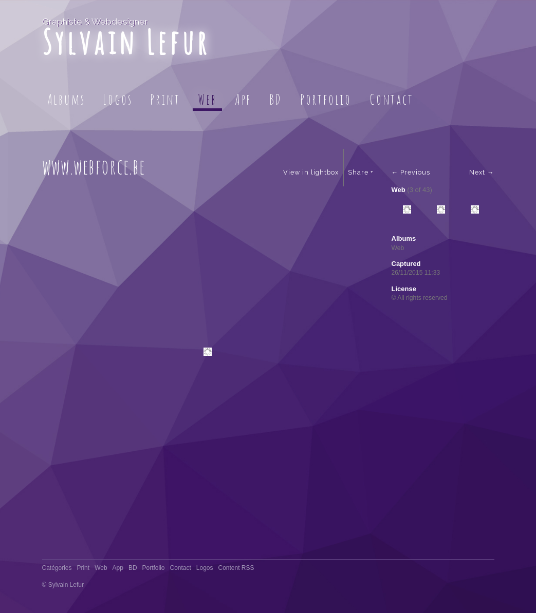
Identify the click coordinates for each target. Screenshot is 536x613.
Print (165, 99)
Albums (66, 99)
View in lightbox (311, 172)
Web (207, 99)
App (243, 99)
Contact (391, 99)
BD (275, 99)
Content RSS (236, 567)
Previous (415, 172)
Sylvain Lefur (126, 42)
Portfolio (326, 99)
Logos (117, 99)
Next (477, 172)
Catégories (57, 567)
